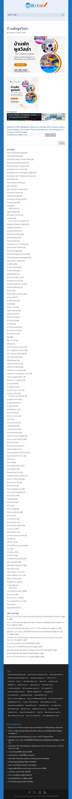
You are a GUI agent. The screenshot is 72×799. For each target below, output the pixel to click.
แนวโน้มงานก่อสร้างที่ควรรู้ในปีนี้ (19, 772)
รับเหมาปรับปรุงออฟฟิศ (14, 492)
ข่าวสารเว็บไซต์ (12, 267)
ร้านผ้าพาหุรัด (11, 502)
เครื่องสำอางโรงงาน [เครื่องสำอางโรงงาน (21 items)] (39, 709)
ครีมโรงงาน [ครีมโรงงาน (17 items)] (51, 678)
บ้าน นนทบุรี (11, 383)
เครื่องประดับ (12, 208)
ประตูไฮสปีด (11, 406)
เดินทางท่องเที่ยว (12, 562)
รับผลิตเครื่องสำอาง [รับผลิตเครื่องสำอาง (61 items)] (14, 702)
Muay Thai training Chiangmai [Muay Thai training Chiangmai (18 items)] (18, 678)
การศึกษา (10, 264)
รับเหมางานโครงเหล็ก (14, 479)
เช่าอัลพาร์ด (11, 555)
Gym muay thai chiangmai (16, 189)
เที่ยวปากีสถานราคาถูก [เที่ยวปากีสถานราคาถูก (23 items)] (52, 712)
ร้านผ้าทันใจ (11, 499)
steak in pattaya (12, 237)
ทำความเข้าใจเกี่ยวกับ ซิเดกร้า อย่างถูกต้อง (21, 657)
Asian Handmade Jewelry (15, 153)
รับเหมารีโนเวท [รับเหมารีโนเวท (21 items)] (31, 705)
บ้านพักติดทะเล (12, 387)
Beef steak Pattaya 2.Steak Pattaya (19, 159)
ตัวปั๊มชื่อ (10, 304)
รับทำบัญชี (10, 462)
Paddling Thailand (13, 228)
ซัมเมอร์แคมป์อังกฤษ (13, 287)
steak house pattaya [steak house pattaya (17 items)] (37, 678)
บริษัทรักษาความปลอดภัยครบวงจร (18, 374)
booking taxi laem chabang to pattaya (20, 176)
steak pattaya (11, 241)
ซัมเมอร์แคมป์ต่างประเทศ (15, 284)
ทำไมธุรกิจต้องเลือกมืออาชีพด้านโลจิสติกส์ (21, 653)
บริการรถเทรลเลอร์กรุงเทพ (15, 354)
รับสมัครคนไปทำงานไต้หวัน (16, 476)
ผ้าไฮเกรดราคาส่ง (13, 416)
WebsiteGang (52, 796)
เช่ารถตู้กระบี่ (11, 552)
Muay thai (10, 218)
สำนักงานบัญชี (12, 509)
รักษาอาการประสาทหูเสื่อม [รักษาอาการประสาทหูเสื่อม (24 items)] (16, 698)
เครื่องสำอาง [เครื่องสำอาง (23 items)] (25, 709)
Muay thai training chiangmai (17, 224)
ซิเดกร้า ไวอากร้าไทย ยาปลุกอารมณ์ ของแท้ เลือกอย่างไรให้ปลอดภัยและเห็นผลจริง (34, 616)
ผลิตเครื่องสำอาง (12, 409)
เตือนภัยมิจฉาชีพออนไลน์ (15, 565)
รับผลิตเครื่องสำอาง (13, 472)
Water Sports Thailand (14, 261)
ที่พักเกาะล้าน (11, 340)
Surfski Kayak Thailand (14, 247)
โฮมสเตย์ (10, 604)
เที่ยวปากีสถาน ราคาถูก (14, 572)
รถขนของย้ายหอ (12, 423)
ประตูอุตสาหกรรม (13, 399)
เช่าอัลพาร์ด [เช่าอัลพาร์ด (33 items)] (12, 712)
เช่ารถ (9, 549)
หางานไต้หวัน (11, 519)
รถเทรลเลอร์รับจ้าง (13, 433)
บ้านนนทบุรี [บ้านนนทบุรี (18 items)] (48, 692)
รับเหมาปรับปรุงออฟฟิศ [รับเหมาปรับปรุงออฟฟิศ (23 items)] (15, 705)
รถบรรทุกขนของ (12, 429)
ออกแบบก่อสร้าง (12, 522)
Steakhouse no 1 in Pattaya (16, 244)
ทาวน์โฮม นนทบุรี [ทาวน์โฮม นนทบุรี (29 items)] (14, 688)
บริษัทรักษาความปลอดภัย (15, 370)
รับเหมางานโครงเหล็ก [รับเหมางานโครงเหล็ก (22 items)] (30, 702)
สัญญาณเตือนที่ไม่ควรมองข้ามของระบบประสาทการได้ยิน (27, 768)
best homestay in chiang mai (17, 166)
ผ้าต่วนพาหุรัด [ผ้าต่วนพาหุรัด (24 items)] (13, 695)
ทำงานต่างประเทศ (13, 330)
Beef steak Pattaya (13, 156)
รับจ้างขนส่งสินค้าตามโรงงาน (17, 452)
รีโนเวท (9, 506)
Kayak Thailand (12, 212)
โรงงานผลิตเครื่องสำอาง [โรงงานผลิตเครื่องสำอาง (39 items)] (50, 716)
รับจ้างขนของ (11, 442)
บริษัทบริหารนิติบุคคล (14, 367)
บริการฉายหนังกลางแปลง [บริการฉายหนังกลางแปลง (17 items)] (30, 688)
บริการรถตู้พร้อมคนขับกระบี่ (16, 350)
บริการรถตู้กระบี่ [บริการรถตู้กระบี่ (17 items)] (47, 688)
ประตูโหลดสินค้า (12, 403)
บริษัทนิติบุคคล (11, 360)
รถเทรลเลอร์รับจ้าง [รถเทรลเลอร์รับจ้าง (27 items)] (40, 695)
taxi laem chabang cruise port (17, 254)
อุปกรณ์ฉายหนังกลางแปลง (15, 535)
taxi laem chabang (13, 251)
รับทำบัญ (10, 459)
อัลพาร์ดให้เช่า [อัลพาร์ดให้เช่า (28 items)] (13, 709)
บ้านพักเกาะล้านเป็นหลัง (16, 396)
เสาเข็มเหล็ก (11, 585)
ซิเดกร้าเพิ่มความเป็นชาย (15, 294)
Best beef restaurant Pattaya (17, 163)
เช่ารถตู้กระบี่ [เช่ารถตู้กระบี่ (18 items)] (53, 709)
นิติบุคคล (10, 344)
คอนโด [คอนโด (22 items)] (11, 681)
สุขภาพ (9, 515)
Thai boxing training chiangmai (17, 257)
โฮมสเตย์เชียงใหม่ (13, 608)
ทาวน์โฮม (10, 324)
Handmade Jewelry (13, 196)
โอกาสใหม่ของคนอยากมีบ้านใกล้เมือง (20, 782)
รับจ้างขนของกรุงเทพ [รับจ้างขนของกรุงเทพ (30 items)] (56, 698)
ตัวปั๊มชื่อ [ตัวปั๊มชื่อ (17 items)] (11, 685)
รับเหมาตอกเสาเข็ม (13, 482)
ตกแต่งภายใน (11, 297)
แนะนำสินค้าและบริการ (15, 591)
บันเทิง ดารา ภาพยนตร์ (14, 380)
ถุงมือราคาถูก (11, 314)
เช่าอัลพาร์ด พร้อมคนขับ (15, 559)
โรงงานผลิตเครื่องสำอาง (15, 601)
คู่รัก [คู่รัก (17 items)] (18, 681)
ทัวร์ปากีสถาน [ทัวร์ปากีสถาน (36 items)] (47, 685)
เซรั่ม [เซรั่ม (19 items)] (40, 712)
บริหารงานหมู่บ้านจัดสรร (15, 377)
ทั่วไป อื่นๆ (10, 320)
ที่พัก (8, 337)
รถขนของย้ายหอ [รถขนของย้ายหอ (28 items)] (26, 695)
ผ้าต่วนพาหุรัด (11, 413)
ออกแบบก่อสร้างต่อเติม (14, 525)
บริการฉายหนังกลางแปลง (15, 347)
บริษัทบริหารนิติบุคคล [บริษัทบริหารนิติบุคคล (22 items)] (34, 692)
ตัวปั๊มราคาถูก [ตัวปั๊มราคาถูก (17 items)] (22, 685)
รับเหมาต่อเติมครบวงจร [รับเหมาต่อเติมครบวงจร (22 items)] (48, 702)
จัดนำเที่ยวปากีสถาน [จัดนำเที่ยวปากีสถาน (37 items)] (30, 681)
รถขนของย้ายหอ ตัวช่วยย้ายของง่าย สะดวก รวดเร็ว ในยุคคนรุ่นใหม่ (29, 628)
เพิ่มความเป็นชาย (12, 579)
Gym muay (10, 186)
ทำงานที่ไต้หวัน (12, 334)
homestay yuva (12, 202)
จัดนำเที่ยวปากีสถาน (13, 277)
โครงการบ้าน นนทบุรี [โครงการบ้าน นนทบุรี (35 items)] (33, 716)
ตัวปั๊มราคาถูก (11, 307)
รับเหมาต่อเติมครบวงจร (14, 489)
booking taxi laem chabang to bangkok (20, 173)
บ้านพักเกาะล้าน (12, 393)
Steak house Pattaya (14, 234)
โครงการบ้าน (11, 594)
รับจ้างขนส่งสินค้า (13, 449)
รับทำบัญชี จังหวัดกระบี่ (14, 466)
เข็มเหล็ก (10, 539)
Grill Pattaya (11, 179)
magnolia (12, 32)
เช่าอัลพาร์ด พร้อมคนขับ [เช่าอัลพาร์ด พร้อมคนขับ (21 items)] (27, 712)
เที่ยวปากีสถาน (11, 569)
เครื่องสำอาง (11, 542)
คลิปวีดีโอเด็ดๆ (12, 274)
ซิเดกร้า (9, 291)
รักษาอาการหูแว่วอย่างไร (15, 439)
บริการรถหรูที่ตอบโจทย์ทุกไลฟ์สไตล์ (20, 775)
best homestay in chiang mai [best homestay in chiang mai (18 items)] (37, 674)
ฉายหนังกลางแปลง (13, 281)
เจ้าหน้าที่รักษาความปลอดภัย (16, 545)
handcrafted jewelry (14, 193)
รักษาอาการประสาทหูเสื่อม (15, 436)
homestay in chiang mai (15, 199)
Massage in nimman (14, 215)
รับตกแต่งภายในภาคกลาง (15, 456)
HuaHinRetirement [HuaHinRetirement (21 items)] (56, 674)
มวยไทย (9, 419)
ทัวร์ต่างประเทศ (12, 317)
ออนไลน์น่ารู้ (11, 529)
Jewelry (9, 206)
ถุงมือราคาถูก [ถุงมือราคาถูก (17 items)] (35, 685)
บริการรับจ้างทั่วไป (13, 357)
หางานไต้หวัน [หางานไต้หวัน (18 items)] (55, 705)
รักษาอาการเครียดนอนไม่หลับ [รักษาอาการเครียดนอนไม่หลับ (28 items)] (36, 698)
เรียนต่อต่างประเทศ (13, 582)
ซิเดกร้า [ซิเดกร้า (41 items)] (43, 681)
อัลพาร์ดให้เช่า (11, 532)
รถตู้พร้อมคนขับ (12, 426)
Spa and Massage (13, 231)
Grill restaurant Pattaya (15, 183)
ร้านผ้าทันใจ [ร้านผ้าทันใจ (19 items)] (43, 705)
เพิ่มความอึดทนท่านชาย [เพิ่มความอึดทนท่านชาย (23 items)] (16, 716)
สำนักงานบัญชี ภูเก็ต (13, 512)
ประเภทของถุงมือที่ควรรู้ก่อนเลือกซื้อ (19, 643)
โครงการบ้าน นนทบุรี (14, 598)
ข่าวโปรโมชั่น (11, 271)
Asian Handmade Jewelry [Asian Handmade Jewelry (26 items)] (16, 674)
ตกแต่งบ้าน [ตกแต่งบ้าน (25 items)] (53, 681)
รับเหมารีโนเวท (12, 496)
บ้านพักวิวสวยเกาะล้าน (14, 390)
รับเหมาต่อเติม (11, 486)
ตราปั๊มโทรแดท (12, 300)
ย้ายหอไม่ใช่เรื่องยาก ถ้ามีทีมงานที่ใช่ (20, 778)
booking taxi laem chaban (16, 169)
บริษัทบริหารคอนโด (13, 364)
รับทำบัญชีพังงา (12, 469)
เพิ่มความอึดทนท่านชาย (14, 575)
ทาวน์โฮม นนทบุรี (13, 327)
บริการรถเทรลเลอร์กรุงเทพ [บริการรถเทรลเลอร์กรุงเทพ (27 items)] (16, 692)
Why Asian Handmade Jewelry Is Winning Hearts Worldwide (27, 650)
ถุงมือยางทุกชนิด (12, 311)
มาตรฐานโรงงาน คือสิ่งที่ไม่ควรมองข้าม (20, 647)
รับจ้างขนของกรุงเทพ (14, 446)
